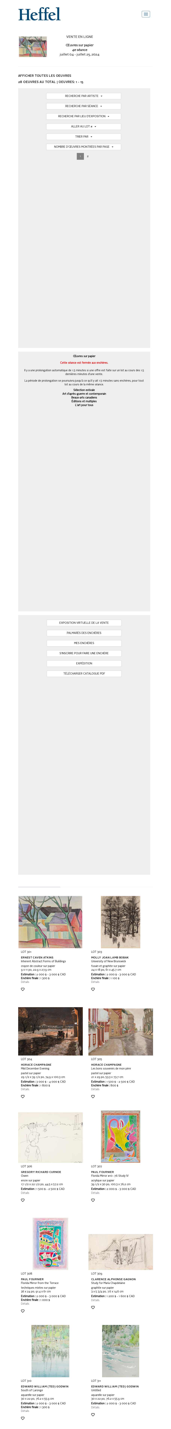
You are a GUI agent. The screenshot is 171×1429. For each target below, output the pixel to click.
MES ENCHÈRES (84, 260)
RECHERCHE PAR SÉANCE (83, 106)
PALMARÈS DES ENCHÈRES (84, 250)
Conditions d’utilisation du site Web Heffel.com (45, 1321)
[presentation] (46, 1262)
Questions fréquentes (30, 1295)
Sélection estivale (84, 207)
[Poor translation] (14, 1380)
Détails (25, 406)
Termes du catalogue (30, 1306)
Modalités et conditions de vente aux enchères (45, 1299)
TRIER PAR (83, 136)
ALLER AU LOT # (83, 126)
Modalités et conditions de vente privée (40, 1310)
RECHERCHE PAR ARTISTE (83, 96)
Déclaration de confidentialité (35, 1329)
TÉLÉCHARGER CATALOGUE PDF (84, 291)
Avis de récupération (30, 1318)
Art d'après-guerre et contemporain (84, 210)
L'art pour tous (84, 222)
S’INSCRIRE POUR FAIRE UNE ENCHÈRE (84, 270)
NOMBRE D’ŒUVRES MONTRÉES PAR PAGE (83, 147)
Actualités (24, 1314)
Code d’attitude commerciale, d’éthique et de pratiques (50, 1333)
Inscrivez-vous (71, 1248)
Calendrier (24, 1303)
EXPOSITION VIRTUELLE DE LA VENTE (84, 240)
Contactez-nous (27, 1325)
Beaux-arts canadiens (84, 214)
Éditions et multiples (84, 218)
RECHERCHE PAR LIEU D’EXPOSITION (83, 116)
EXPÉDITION (84, 281)
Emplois (23, 1336)
